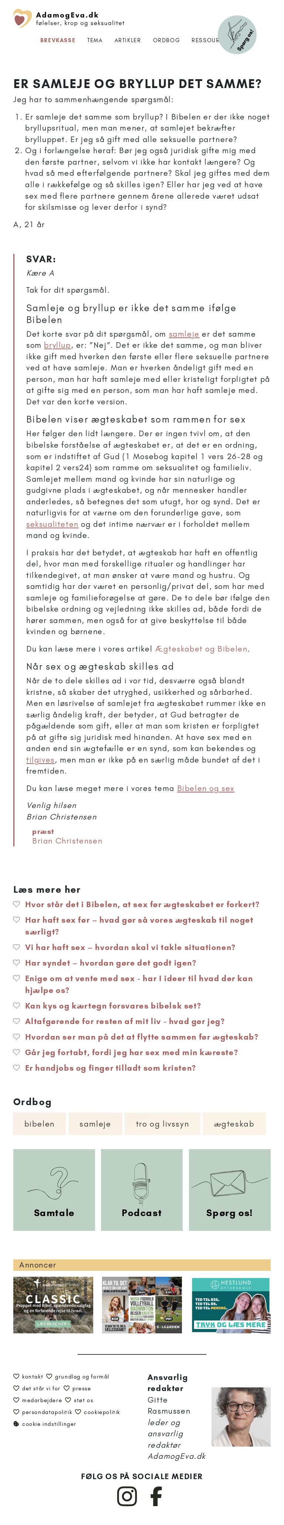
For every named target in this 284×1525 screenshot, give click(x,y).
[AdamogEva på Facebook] (156, 1504)
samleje (184, 334)
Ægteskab (234, 1124)
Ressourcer (212, 40)
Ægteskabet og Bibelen (201, 648)
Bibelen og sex (205, 788)
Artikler (128, 40)
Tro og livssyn (162, 1124)
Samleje (95, 1124)
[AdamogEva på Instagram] (127, 1504)
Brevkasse (57, 40)
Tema (94, 40)
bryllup (57, 345)
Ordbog (166, 40)
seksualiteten (52, 524)
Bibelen (39, 1124)
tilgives (40, 759)
